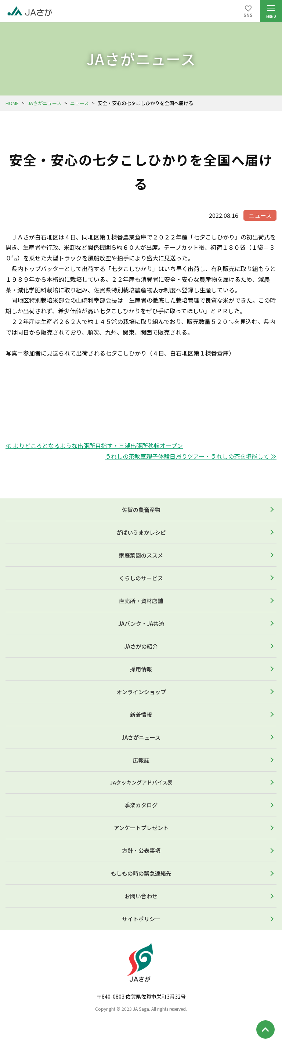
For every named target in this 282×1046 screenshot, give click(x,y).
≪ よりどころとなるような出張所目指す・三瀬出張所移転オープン (94, 445)
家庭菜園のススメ (141, 555)
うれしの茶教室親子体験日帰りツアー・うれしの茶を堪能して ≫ (190, 456)
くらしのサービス (141, 578)
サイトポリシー (141, 919)
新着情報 (141, 714)
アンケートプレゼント (141, 828)
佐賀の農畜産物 (141, 509)
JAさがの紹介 (141, 646)
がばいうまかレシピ (141, 532)
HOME (12, 103)
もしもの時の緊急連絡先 (141, 873)
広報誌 (141, 760)
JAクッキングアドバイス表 (141, 782)
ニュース (79, 103)
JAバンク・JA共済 (141, 623)
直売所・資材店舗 (141, 601)
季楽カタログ (141, 805)
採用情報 (141, 669)
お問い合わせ (141, 896)
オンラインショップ (141, 692)
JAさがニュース (44, 103)
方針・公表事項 (141, 850)
